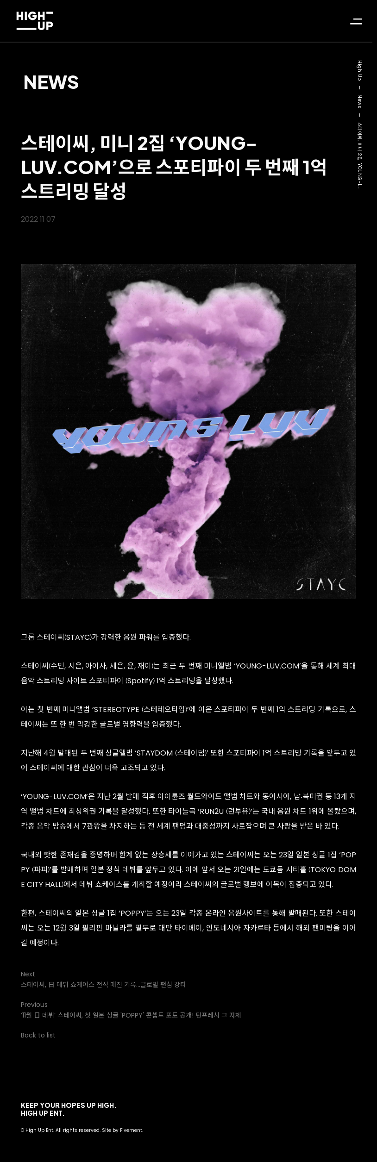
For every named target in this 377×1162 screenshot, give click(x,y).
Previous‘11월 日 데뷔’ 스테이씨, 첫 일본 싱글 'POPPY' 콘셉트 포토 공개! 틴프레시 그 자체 (131, 1010)
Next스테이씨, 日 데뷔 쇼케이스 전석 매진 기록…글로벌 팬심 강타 (103, 979)
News (51, 81)
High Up (359, 70)
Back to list (38, 1035)
